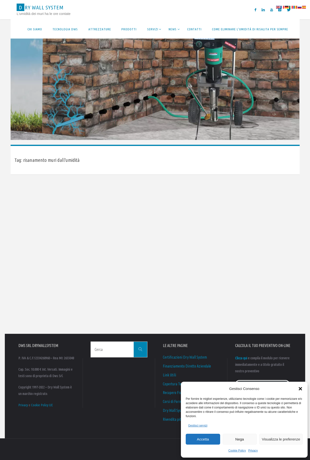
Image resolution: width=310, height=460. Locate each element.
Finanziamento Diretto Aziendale (187, 366)
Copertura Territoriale (179, 384)
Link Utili (169, 375)
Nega (239, 439)
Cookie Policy (237, 450)
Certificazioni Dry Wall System (185, 357)
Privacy (253, 450)
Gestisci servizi (197, 425)
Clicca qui (241, 358)
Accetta (203, 439)
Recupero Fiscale (175, 392)
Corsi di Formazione (177, 401)
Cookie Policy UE (42, 405)
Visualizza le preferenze (281, 439)
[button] (300, 388)
